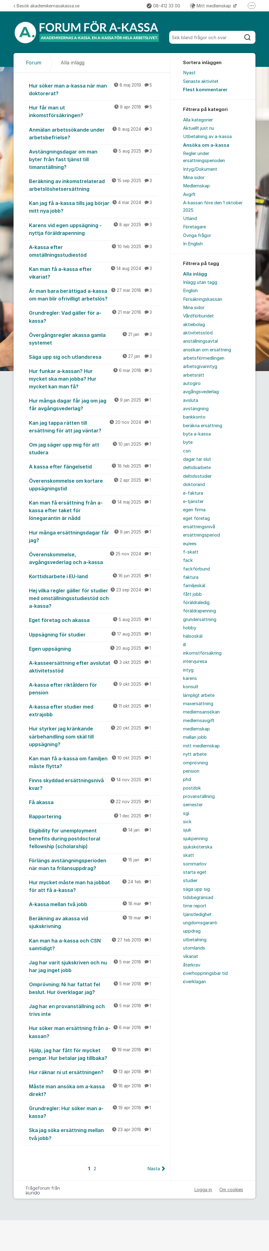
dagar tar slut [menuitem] (197, 459)
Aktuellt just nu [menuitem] (198, 128)
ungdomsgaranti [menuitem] (200, 923)
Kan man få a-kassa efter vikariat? (94, 272)
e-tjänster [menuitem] (193, 501)
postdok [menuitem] (192, 788)
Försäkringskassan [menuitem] (202, 299)
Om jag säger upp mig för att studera (94, 448)
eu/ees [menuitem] (190, 543)
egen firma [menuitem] (194, 510)
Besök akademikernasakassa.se (46, 5)
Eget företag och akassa (94, 619)
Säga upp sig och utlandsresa (94, 356)
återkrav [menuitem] (191, 965)
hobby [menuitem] (189, 628)
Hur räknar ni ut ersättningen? (94, 1072)
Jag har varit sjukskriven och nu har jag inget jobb (94, 966)
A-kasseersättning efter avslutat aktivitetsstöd (94, 666)
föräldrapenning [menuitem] (199, 611)
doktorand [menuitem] (194, 484)
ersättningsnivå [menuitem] (199, 526)
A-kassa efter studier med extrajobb (94, 710)
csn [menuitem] (187, 451)
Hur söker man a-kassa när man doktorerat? (94, 89)
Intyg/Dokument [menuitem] (200, 169)
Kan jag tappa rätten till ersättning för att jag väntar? (94, 426)
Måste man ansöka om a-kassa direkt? (94, 1090)
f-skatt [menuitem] (190, 552)
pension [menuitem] (191, 771)
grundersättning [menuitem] (199, 619)
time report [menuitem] (194, 906)
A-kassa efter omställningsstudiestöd (94, 250)
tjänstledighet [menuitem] (197, 914)
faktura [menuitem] (190, 577)
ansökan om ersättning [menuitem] (207, 350)
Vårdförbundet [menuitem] (198, 316)
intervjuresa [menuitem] (195, 661)
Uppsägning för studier (94, 634)
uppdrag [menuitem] (192, 931)
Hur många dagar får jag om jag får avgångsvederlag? (94, 404)
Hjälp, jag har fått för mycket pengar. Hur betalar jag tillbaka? (94, 1054)
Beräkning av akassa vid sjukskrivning (94, 922)
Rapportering (94, 816)
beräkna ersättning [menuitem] (202, 425)
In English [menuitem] (193, 244)
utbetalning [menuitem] (194, 939)
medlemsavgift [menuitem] (198, 720)
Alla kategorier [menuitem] (198, 120)
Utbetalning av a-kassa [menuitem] (207, 136)
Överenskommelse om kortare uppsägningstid (94, 484)
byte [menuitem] (188, 442)
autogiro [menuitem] (192, 383)
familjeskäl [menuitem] (194, 585)
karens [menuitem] (190, 678)
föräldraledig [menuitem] (196, 602)
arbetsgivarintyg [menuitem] (200, 366)
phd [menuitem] (187, 779)
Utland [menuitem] (190, 218)
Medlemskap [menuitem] (196, 186)
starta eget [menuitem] (194, 872)
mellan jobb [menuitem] (195, 737)
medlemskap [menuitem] (196, 729)
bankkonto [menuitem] (194, 417)
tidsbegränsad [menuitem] (198, 897)
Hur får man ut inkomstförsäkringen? (94, 111)
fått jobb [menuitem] (192, 594)
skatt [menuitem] (188, 855)
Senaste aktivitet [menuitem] (200, 81)
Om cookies (231, 1189)
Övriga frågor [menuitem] (197, 235)
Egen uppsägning (94, 648)
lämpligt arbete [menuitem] (198, 695)
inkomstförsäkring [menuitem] (202, 653)
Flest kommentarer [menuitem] (205, 89)
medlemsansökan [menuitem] (201, 712)
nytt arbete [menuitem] (194, 754)
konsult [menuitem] (190, 686)
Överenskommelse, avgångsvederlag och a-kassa (94, 558)
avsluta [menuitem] (190, 400)
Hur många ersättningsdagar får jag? (94, 536)
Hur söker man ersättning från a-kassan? (94, 1031)
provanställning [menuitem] (199, 796)
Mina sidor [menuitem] (194, 177)
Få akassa (94, 802)
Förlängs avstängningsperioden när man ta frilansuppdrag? (94, 864)
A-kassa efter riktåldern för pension (94, 688)
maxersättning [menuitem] (198, 703)
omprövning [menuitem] (195, 763)
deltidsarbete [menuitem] (197, 467)
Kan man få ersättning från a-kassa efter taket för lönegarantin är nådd (94, 510)
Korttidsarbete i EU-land (94, 576)
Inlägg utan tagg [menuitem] (200, 282)
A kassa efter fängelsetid (94, 466)
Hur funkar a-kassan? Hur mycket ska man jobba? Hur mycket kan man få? (94, 378)
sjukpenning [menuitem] (195, 838)
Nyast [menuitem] (189, 73)
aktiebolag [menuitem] (194, 324)
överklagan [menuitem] (194, 981)
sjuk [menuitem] (187, 830)
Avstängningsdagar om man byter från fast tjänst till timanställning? (94, 159)
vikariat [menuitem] (190, 956)
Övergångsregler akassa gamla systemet (94, 338)
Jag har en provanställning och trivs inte (94, 1010)
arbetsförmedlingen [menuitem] (203, 358)
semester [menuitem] (193, 804)
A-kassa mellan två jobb (94, 904)
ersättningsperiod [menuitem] (201, 535)
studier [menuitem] (190, 880)
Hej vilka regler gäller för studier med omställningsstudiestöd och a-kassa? (94, 598)
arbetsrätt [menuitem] (193, 375)
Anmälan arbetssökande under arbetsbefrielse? (94, 133)
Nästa (153, 1168)
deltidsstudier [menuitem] (197, 476)
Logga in (203, 1189)
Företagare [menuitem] (194, 227)
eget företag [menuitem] (196, 518)
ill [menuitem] (184, 645)
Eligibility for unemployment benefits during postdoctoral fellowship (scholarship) (94, 838)
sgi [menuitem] (186, 813)
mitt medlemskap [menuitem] (201, 746)
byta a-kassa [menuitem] (197, 434)
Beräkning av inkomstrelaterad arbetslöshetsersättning (94, 185)
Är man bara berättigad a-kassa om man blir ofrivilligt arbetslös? (94, 294)
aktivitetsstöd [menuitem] (198, 333)
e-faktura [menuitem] (193, 493)
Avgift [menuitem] (189, 194)
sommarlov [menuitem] (194, 864)
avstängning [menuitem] (196, 408)
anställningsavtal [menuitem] (200, 341)
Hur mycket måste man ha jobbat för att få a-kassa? (94, 886)
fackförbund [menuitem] (196, 569)
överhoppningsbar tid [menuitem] (205, 973)
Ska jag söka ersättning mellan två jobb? (94, 1133)
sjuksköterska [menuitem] (197, 847)
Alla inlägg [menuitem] (195, 274)
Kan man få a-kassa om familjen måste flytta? (94, 762)
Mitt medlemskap (211, 5)
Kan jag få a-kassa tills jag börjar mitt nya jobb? (94, 206)
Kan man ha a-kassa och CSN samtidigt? (94, 944)
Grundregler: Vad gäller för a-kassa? (94, 316)
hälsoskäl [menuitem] (192, 636)
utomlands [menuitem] (194, 948)
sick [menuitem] (187, 821)
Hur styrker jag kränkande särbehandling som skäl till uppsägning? (94, 736)
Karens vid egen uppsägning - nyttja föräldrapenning (94, 229)
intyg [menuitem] (188, 670)
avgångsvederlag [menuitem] (201, 392)
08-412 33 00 (163, 5)
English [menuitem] (190, 290)
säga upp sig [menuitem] (196, 889)
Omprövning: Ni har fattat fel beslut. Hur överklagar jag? (94, 988)
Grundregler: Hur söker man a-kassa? (94, 1112)
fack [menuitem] (188, 560)
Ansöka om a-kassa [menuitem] (206, 145)
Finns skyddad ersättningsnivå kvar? (94, 784)
